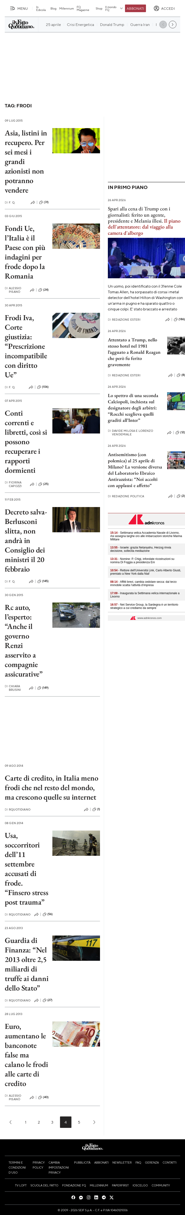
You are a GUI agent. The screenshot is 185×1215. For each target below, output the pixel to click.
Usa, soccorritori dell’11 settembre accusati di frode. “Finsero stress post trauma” (26, 868)
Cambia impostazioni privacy (59, 1167)
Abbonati (135, 8)
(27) (48, 1000)
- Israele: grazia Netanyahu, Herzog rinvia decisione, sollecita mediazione (140, 549)
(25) (43, 484)
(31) (44, 202)
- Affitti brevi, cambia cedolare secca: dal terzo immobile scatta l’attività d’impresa (143, 583)
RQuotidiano (17, 809)
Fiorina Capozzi (13, 484)
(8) (181, 375)
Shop (99, 8)
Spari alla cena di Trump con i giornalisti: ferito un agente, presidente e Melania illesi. (139, 214)
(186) (179, 319)
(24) (43, 290)
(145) (43, 581)
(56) (48, 914)
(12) (180, 432)
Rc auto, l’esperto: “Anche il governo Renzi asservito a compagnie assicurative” (24, 640)
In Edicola (41, 8)
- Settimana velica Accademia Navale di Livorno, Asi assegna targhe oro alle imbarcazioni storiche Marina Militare (146, 536)
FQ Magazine (83, 8)
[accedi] (164, 8)
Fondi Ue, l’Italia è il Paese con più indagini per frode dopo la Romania (25, 252)
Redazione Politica (126, 496)
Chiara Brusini (13, 688)
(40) (43, 1097)
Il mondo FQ (114, 8)
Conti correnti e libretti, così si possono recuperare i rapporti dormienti (26, 441)
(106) (43, 387)
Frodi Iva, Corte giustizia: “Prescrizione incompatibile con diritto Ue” (26, 346)
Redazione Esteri (124, 319)
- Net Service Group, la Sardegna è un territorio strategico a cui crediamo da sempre (144, 606)
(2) (181, 496)
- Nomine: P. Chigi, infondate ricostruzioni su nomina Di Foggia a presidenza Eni (142, 560)
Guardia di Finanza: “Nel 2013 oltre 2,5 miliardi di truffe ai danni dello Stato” (26, 964)
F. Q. (10, 202)
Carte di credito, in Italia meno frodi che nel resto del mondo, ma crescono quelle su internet (51, 787)
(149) (43, 688)
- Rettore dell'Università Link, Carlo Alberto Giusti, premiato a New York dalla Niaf (145, 572)
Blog (53, 8)
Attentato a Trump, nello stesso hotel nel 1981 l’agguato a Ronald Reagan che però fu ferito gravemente (134, 352)
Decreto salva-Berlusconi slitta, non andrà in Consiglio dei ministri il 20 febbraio (26, 540)
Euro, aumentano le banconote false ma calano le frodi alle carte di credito (26, 1054)
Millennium (66, 8)
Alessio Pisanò (13, 290)
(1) (96, 809)
